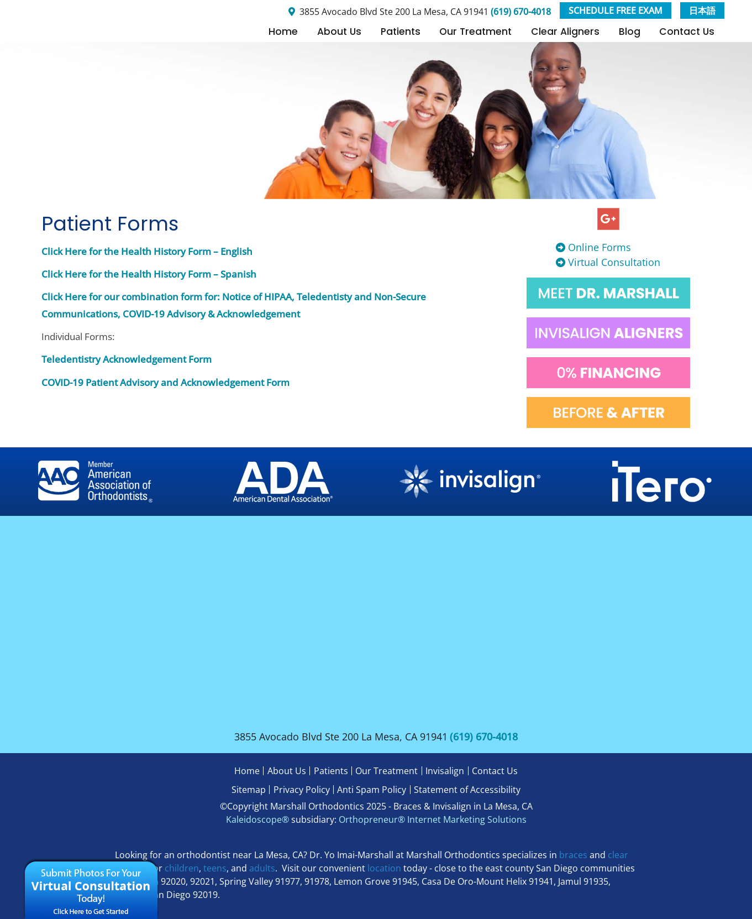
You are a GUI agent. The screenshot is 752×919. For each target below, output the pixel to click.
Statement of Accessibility (467, 790)
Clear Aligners (565, 31)
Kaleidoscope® (257, 819)
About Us (339, 31)
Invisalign (444, 771)
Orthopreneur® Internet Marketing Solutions (433, 819)
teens (215, 868)
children (182, 868)
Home (283, 31)
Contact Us (686, 31)
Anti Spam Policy (371, 790)
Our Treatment (475, 31)
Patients (400, 31)
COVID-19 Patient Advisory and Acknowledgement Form (165, 382)
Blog (629, 31)
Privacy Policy (302, 790)
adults (262, 868)
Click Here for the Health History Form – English (147, 251)
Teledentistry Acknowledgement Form (126, 359)
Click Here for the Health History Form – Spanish (148, 274)
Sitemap (249, 790)
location (384, 868)
